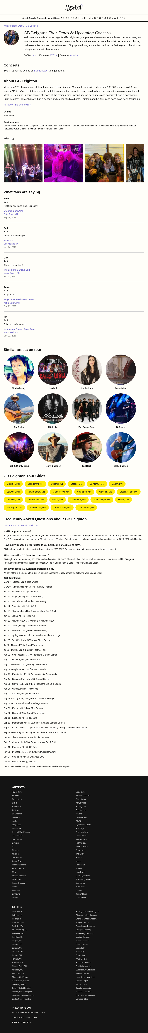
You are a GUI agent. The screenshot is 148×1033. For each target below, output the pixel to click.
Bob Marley (80, 883)
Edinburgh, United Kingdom (23, 995)
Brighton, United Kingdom (86, 919)
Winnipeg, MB (18, 933)
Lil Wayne (16, 894)
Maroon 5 (16, 817)
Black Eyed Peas (83, 876)
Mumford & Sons (82, 839)
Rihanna (15, 850)
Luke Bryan (80, 872)
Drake (14, 803)
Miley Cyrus (80, 792)
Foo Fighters (81, 806)
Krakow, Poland (82, 959)
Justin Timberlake (83, 796)
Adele (14, 821)
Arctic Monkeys (82, 832)
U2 (13, 847)
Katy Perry (16, 806)
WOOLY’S (9, 240)
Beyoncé (15, 843)
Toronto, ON (17, 959)
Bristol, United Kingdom (21, 999)
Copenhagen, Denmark (85, 926)
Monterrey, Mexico (19, 984)
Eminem (15, 796)
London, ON (17, 948)
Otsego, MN (76, 484)
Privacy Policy (21, 1022)
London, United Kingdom (22, 992)
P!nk (14, 872)
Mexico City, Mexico (20, 977)
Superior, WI (57, 484)
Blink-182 (79, 857)
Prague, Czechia (82, 922)
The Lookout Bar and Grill (17, 270)
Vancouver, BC (18, 963)
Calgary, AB (17, 941)
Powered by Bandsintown (28, 1012)
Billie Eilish (16, 879)
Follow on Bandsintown (17, 104)
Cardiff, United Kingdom (21, 988)
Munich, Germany (83, 937)
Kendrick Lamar (18, 883)
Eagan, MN (117, 484)
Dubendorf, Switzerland (85, 970)
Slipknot (79, 890)
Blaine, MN (57, 499)
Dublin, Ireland (82, 944)
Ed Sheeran (17, 814)
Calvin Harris (81, 898)
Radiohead (80, 865)
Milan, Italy (80, 948)
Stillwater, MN (13, 492)
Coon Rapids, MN (36, 499)
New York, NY (17, 912)
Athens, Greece (82, 941)
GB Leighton (32, 26)
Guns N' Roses (82, 847)
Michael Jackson (19, 876)
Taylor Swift (16, 792)
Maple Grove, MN (12, 273)
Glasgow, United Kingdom (86, 915)
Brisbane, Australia (83, 992)
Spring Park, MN (35, 484)
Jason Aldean (81, 894)
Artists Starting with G (14, 26)
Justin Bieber (17, 836)
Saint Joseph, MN (102, 499)
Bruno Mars (17, 799)
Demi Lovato (81, 850)
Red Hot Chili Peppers (21, 832)
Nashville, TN (17, 926)
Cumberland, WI (86, 507)
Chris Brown (81, 799)
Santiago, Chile (82, 999)
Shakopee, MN (84, 492)
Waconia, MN (105, 492)
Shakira (79, 868)
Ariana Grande (18, 868)
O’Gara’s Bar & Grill (14, 211)
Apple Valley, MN (12, 303)
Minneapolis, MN (38, 507)
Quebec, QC (17, 944)
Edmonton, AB (18, 973)
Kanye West (81, 803)
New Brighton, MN (36, 492)
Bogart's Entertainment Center (19, 299)
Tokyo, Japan (81, 984)
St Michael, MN (11, 332)
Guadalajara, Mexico (20, 981)
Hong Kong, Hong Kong (85, 977)
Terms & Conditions (24, 1017)
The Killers (80, 854)
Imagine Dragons (19, 865)
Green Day (16, 861)
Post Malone (81, 810)
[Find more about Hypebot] (74, 7)
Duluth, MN (123, 499)
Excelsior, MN (13, 484)
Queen (15, 898)
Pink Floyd (80, 828)
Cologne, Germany (83, 930)
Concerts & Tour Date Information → (21, 525)
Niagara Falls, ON (19, 966)
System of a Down (83, 825)
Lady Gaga (16, 825)
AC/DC (79, 821)
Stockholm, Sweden (84, 966)
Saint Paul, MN (11, 214)
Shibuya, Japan (82, 981)
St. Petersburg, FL (19, 930)
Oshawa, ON (17, 952)
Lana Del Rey (81, 817)
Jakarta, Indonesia (83, 988)
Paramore (16, 890)
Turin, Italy (80, 952)
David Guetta (81, 836)
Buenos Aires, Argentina (85, 995)
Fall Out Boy (81, 843)
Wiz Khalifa (80, 887)
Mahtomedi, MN (78, 499)
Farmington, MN (14, 507)
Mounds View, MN (62, 507)
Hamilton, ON (17, 937)
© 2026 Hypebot (21, 1008)
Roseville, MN (13, 499)
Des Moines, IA (11, 244)
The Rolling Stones (83, 879)
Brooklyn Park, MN (129, 492)
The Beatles (17, 839)
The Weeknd (17, 857)
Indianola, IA (17, 915)
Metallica (15, 854)
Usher (14, 887)
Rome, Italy (80, 955)
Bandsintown (41, 70)
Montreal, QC (17, 970)
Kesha (78, 861)
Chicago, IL (16, 919)
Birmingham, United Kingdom (88, 912)
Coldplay (15, 810)
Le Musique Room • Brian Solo (19, 329)
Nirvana (79, 814)
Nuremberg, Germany (85, 933)
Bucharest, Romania (84, 963)
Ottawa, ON (17, 955)
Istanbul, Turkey (82, 973)
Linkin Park (16, 828)
